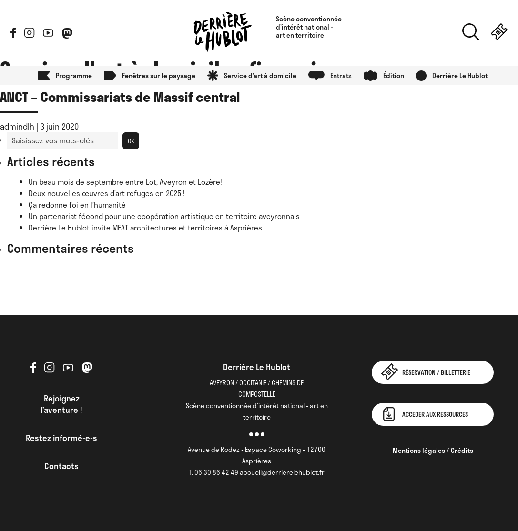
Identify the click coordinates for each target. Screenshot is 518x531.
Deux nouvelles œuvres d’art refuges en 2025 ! (107, 193)
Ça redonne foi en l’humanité (77, 204)
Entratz (341, 75)
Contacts (61, 466)
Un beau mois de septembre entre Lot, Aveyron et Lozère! (125, 182)
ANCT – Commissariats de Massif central (120, 96)
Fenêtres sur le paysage (158, 75)
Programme (74, 75)
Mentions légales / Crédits (433, 450)
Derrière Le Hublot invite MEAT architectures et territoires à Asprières (145, 227)
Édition (393, 75)
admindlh (17, 126)
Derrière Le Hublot (460, 75)
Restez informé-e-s (61, 437)
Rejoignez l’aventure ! (61, 404)
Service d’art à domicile (260, 75)
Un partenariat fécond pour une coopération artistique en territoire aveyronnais (164, 216)
